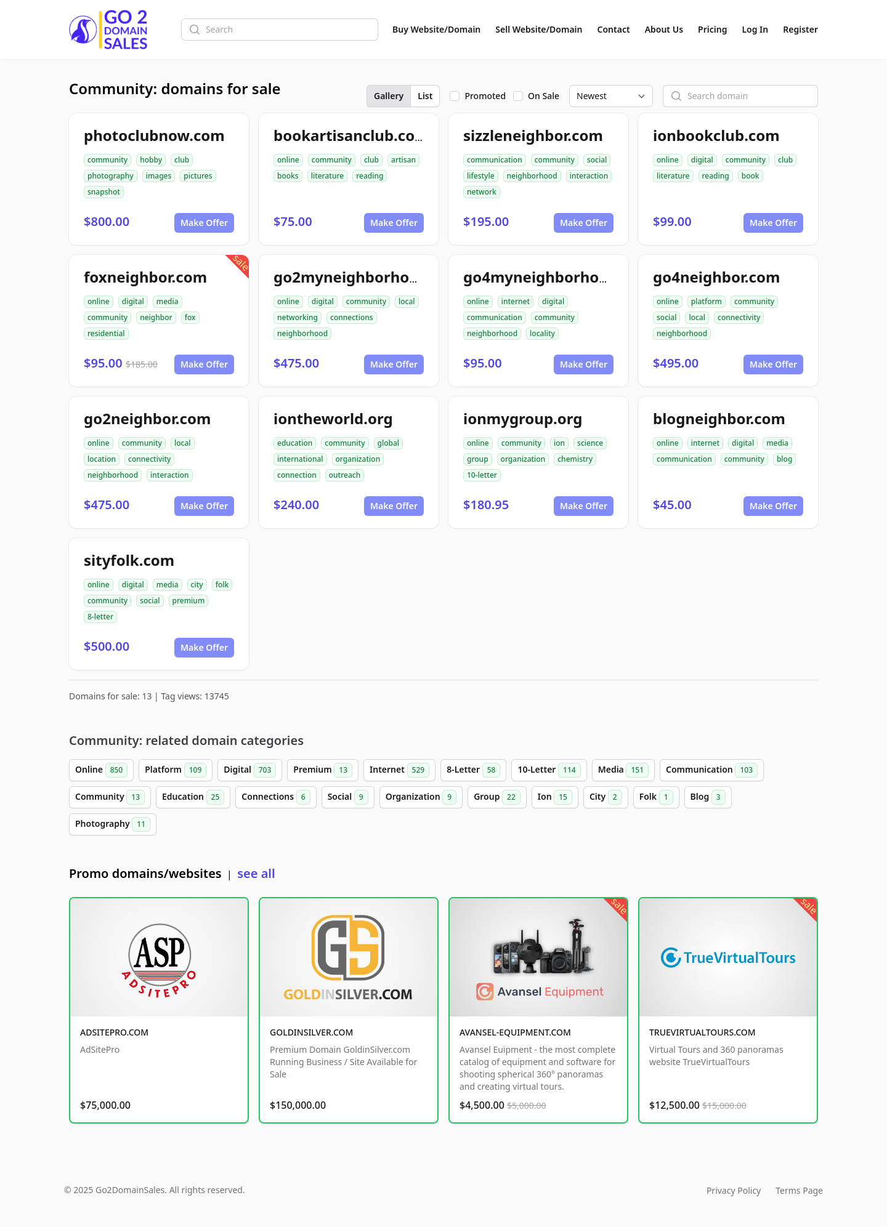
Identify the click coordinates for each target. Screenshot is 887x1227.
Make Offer (204, 222)
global (389, 443)
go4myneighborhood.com (558, 277)
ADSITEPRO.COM (114, 1032)
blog (784, 459)
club (181, 160)
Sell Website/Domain (538, 29)
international (300, 459)
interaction (589, 176)
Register (800, 29)
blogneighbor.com (719, 418)
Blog (708, 797)
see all (256, 873)
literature (327, 176)
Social (348, 797)
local (407, 301)
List (425, 96)
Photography (112, 824)
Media (623, 770)
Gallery (388, 96)
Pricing (712, 29)
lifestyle (481, 176)
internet (515, 301)
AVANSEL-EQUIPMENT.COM (515, 1032)
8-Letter (473, 770)
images (159, 176)
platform (706, 301)
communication (494, 160)
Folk (656, 797)
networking (297, 317)
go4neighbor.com (716, 277)
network (481, 192)
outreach (344, 475)
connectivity (739, 317)
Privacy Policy (734, 1190)
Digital (250, 770)
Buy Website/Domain (436, 29)
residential (106, 333)
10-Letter (548, 770)
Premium (322, 770)
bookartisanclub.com (351, 135)
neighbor (156, 317)
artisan (403, 160)
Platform (175, 770)
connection (297, 475)
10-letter (482, 475)
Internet (399, 770)
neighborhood (532, 176)
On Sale (543, 96)
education (294, 443)
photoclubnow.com (154, 135)
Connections (275, 797)
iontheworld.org (333, 418)
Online (101, 770)
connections (351, 317)
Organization (421, 797)
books (288, 176)
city (197, 584)
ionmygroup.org (522, 418)
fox (190, 317)
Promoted (485, 96)
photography (110, 176)
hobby (151, 160)
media (167, 301)
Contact (613, 29)
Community (110, 797)
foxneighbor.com (145, 277)
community (107, 160)
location (101, 459)
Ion (555, 797)
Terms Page (799, 1190)
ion (559, 443)
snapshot (103, 192)
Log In (755, 29)
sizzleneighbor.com (533, 135)
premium (188, 600)
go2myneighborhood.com (368, 277)
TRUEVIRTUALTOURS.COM (702, 1032)
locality (542, 333)
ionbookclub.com (716, 135)
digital (702, 160)
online (288, 160)
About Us (664, 29)
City (605, 797)
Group (497, 797)
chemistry (575, 459)
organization (358, 459)
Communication (712, 770)
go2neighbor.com (147, 418)
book (750, 176)
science (590, 443)
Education (193, 797)
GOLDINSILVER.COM (311, 1032)
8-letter (100, 616)
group (477, 459)
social (597, 160)
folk (222, 584)
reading (369, 176)
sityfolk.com (129, 560)
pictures (198, 176)
